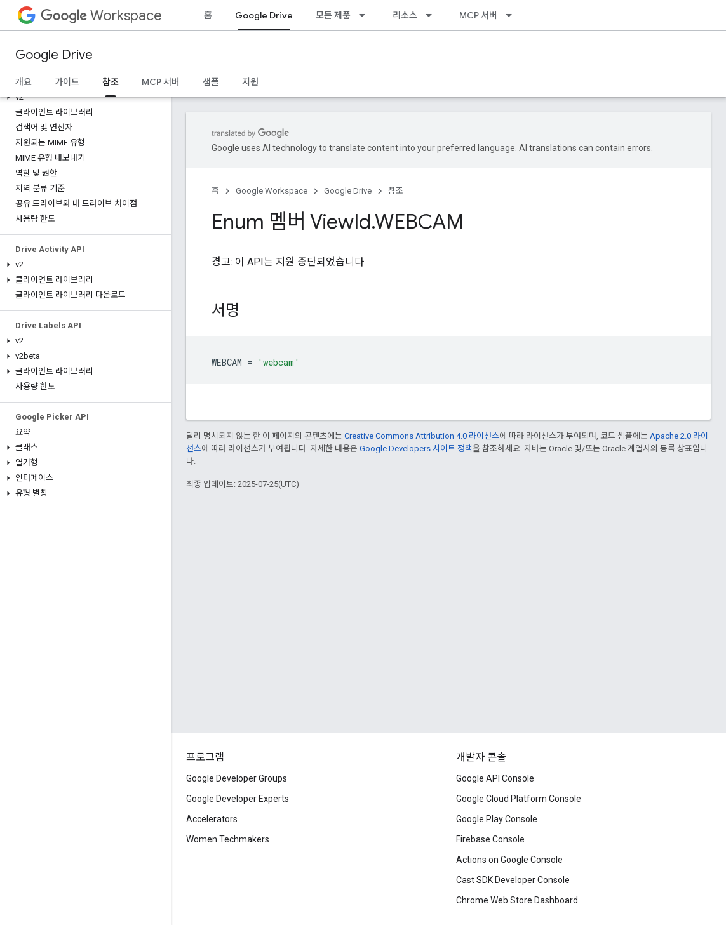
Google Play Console (496, 819)
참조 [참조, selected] (110, 82)
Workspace (101, 15)
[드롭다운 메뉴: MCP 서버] (512, 15)
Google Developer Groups (236, 778)
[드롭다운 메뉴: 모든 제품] (366, 15)
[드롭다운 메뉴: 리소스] (432, 15)
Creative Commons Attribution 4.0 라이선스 (421, 436)
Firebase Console (490, 839)
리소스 (405, 15)
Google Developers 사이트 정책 (416, 448)
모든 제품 (333, 15)
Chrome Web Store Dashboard (517, 900)
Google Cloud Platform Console (518, 799)
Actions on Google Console (509, 860)
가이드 (67, 82)
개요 (23, 82)
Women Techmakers (227, 839)
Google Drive (54, 55)
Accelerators (212, 819)
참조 (395, 191)
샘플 (211, 82)
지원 (250, 82)
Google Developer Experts (237, 799)
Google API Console (495, 778)
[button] (83, 97)
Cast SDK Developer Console (513, 880)
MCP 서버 (478, 15)
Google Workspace (271, 191)
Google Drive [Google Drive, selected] (264, 15)
